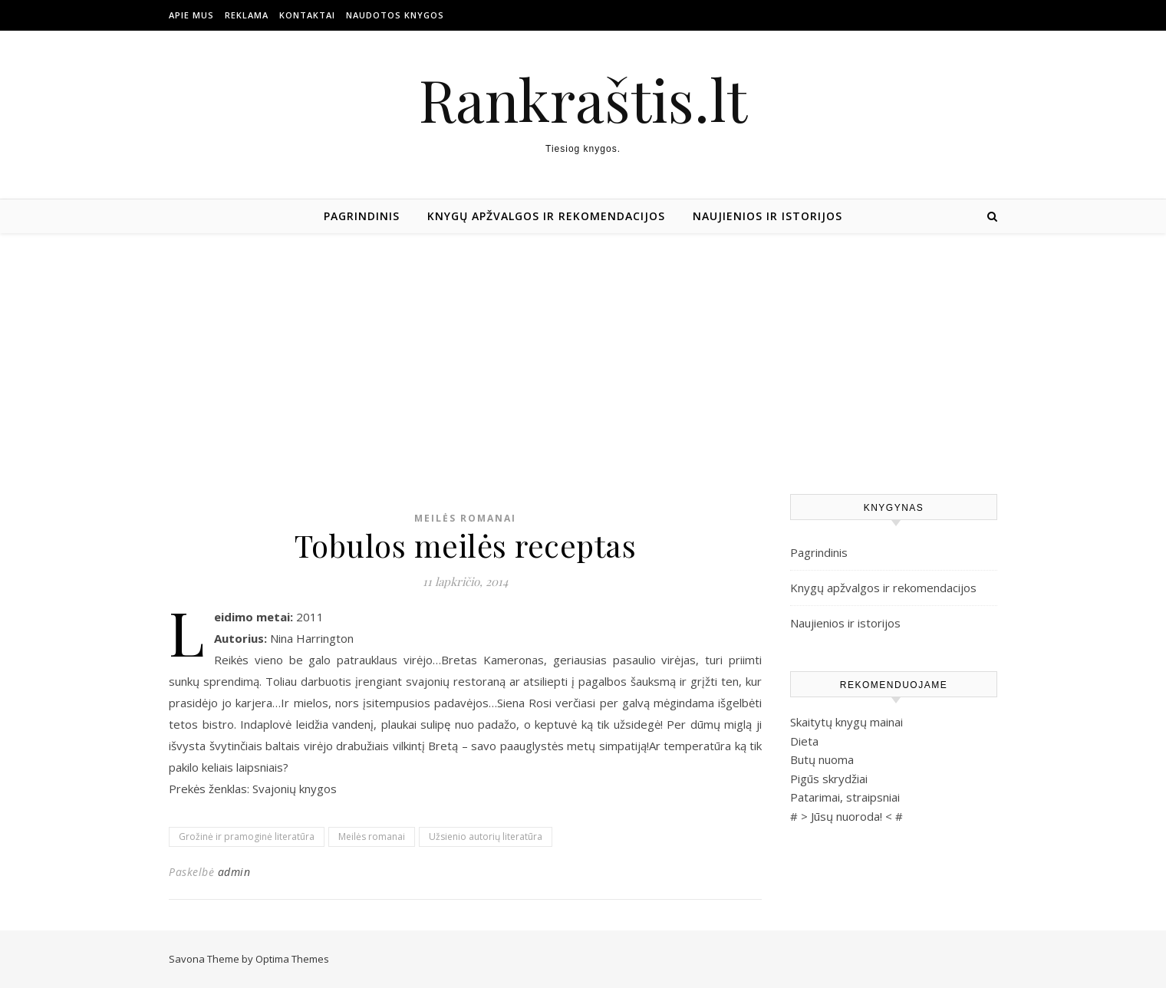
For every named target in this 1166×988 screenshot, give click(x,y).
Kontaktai (307, 15)
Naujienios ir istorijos (767, 216)
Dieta (804, 741)
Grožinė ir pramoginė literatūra (247, 836)
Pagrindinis (362, 216)
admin (234, 871)
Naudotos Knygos (395, 15)
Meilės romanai (465, 518)
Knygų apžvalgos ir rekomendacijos (546, 216)
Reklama (246, 15)
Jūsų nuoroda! (846, 816)
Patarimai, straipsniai (845, 797)
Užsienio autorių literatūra (485, 836)
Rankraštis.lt (583, 99)
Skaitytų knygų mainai (846, 721)
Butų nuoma (822, 759)
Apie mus (191, 15)
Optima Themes (292, 959)
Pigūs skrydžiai (829, 778)
